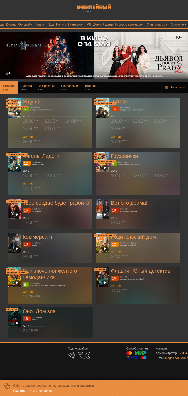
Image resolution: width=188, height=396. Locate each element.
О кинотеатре (156, 24)
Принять (19, 390)
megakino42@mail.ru (170, 358)
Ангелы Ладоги (41, 156)
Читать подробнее (40, 390)
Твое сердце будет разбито (56, 203)
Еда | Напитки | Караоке (64, 24)
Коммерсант (38, 237)
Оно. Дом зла (39, 311)
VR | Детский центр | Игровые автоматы (114, 24)
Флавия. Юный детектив (141, 271)
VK (84, 355)
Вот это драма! (129, 203)
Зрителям (177, 24)
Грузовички (124, 156)
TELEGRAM (71, 355)
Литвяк (119, 102)
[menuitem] (40, 24)
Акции (40, 24)
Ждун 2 (32, 102)
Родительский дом (133, 237)
